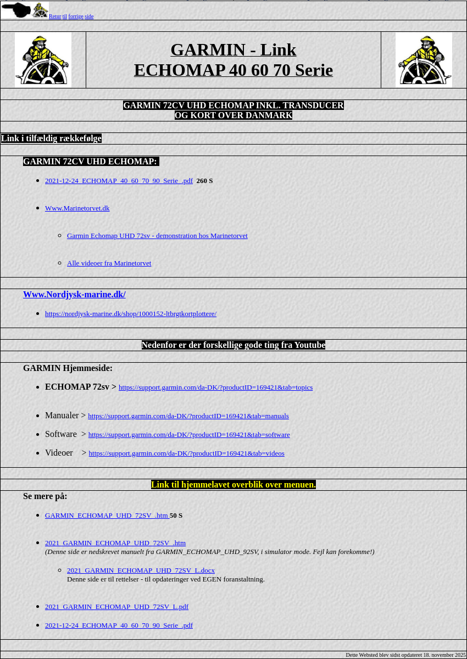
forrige (76, 16)
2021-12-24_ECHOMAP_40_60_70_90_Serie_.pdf (119, 625)
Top (233, 0)
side (89, 16)
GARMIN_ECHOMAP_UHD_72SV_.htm (107, 515)
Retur (55, 16)
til (65, 16)
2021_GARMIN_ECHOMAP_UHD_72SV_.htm (115, 543)
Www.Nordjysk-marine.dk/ (74, 294)
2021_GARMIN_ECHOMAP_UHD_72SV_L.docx (141, 570)
